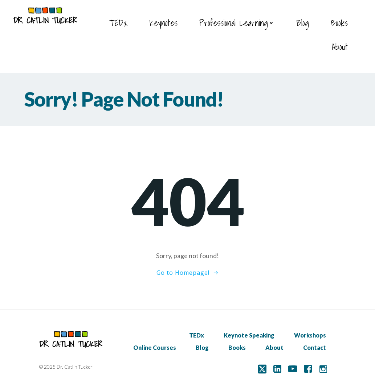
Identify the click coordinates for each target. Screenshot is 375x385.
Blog (302, 22)
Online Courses (154, 347)
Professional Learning (236, 22)
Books (339, 22)
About (340, 46)
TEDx (118, 22)
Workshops (310, 335)
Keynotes (163, 22)
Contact (314, 347)
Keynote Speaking (249, 335)
